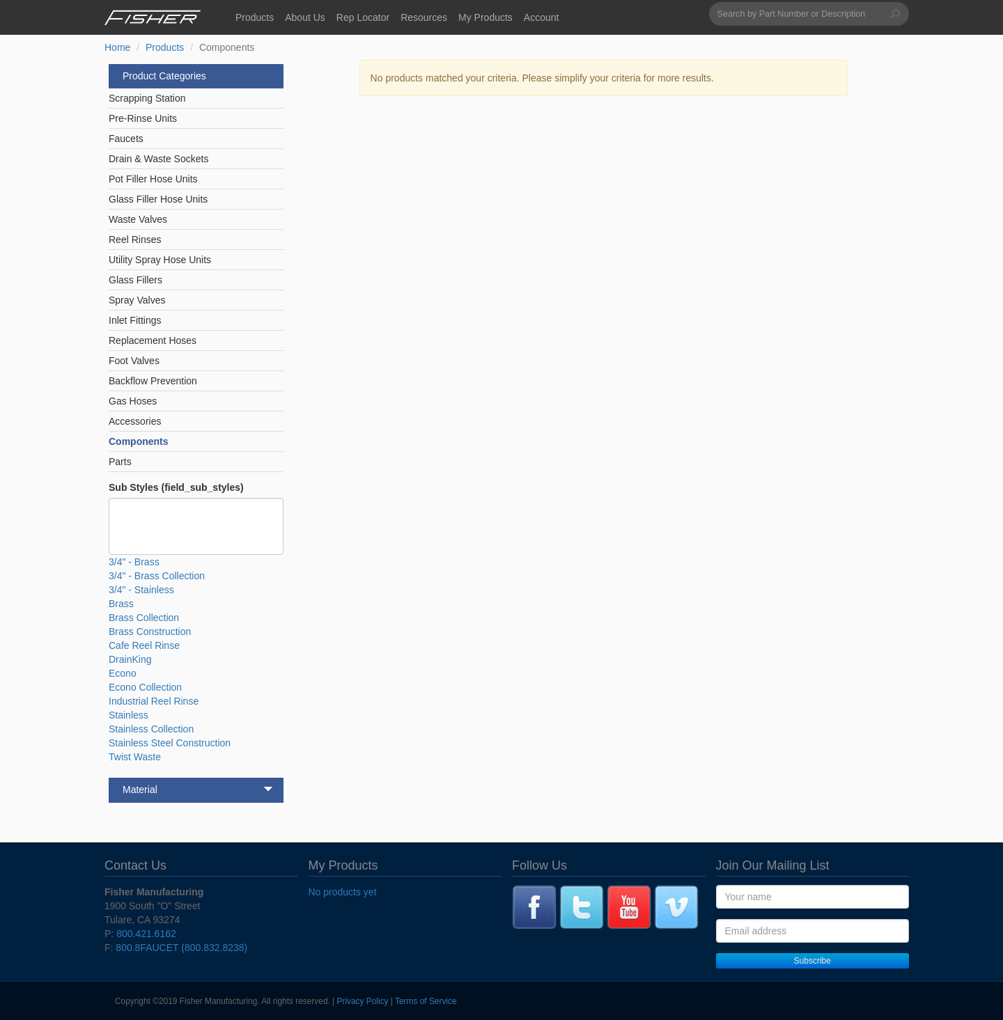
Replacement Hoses (152, 340)
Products (254, 17)
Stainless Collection (151, 729)
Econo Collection (145, 687)
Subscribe (812, 961)
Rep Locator (362, 17)
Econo (123, 673)
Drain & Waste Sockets (158, 158)
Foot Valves (134, 360)
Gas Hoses (133, 401)
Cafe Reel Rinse (144, 645)
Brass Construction (150, 631)
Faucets (126, 138)
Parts (120, 461)
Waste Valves (138, 219)
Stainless (128, 715)
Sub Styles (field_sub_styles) (176, 487)
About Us (305, 17)
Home (117, 47)
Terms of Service (426, 1001)
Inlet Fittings (135, 320)
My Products (485, 17)
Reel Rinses (135, 239)
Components (139, 441)
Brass (121, 603)
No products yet (343, 891)
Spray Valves (137, 300)
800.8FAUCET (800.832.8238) (181, 947)
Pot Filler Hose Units (153, 179)
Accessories (135, 421)
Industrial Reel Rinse (154, 701)
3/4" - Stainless (141, 589)
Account (541, 17)
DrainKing (130, 659)
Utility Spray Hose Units (160, 259)
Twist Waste (135, 756)
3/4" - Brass (134, 561)
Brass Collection (144, 617)
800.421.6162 (146, 933)
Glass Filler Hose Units (158, 199)
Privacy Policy (363, 1001)
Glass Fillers (135, 279)
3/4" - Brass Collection (157, 575)
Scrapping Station (147, 98)
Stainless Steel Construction (170, 742)
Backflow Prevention (153, 380)
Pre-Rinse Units (143, 118)
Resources (424, 17)
